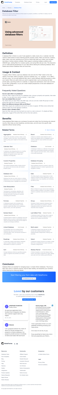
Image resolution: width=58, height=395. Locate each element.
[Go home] (6, 343)
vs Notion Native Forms (43, 354)
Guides (3, 368)
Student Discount (24, 358)
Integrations (4, 370)
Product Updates (5, 372)
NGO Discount (23, 363)
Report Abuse (4, 377)
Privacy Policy (41, 362)
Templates (17, 2)
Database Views (28, 2)
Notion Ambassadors (25, 368)
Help (2, 363)
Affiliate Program (24, 354)
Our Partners (23, 365)
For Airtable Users (24, 375)
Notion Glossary (5, 379)
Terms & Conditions (42, 364)
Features (3, 365)
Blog (2, 358)
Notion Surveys (23, 372)
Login (45, 2)
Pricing (3, 361)
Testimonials (23, 370)
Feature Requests (5, 375)
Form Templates (5, 356)
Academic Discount (24, 361)
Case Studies (23, 356)
